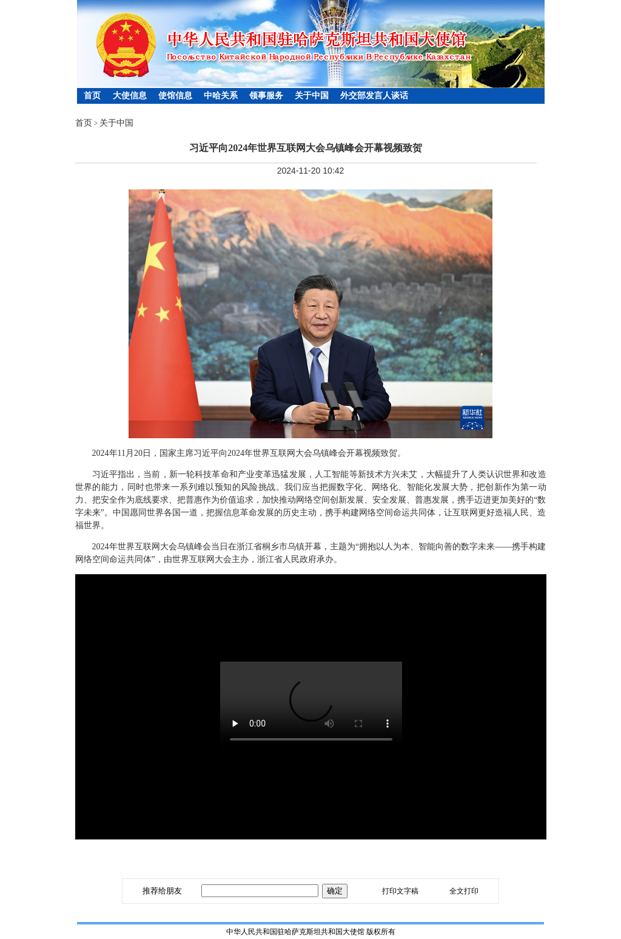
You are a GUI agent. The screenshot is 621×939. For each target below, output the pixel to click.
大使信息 (130, 95)
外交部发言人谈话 (374, 95)
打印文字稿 (400, 891)
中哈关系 (221, 95)
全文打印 (463, 891)
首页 (92, 95)
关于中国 (312, 95)
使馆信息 (175, 95)
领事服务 (266, 95)
